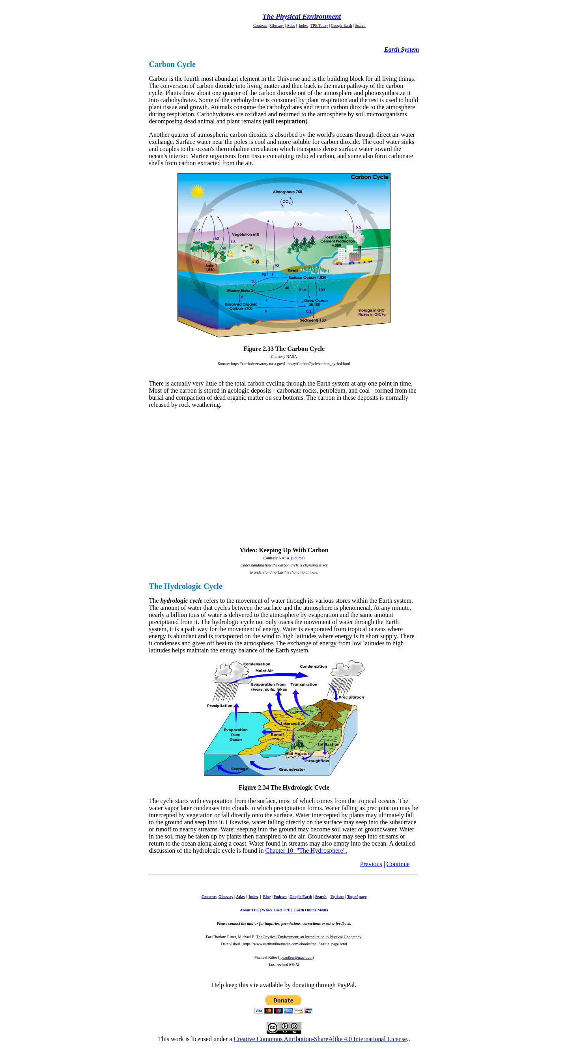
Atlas (291, 25)
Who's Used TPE (276, 910)
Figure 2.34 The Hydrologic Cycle (284, 787)
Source (297, 558)
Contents (260, 25)
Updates (337, 896)
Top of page (357, 896)
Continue (398, 864)
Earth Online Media (311, 910)
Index (303, 25)
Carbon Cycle (172, 64)
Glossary (277, 25)
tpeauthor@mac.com (296, 957)
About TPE (249, 910)
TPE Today (319, 25)
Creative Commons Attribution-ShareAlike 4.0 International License (320, 1039)
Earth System (401, 49)
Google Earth (341, 25)
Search (360, 25)
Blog (267, 896)
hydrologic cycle (180, 600)
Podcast (279, 896)
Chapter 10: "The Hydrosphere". (306, 850)
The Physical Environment (301, 16)
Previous (371, 864)
